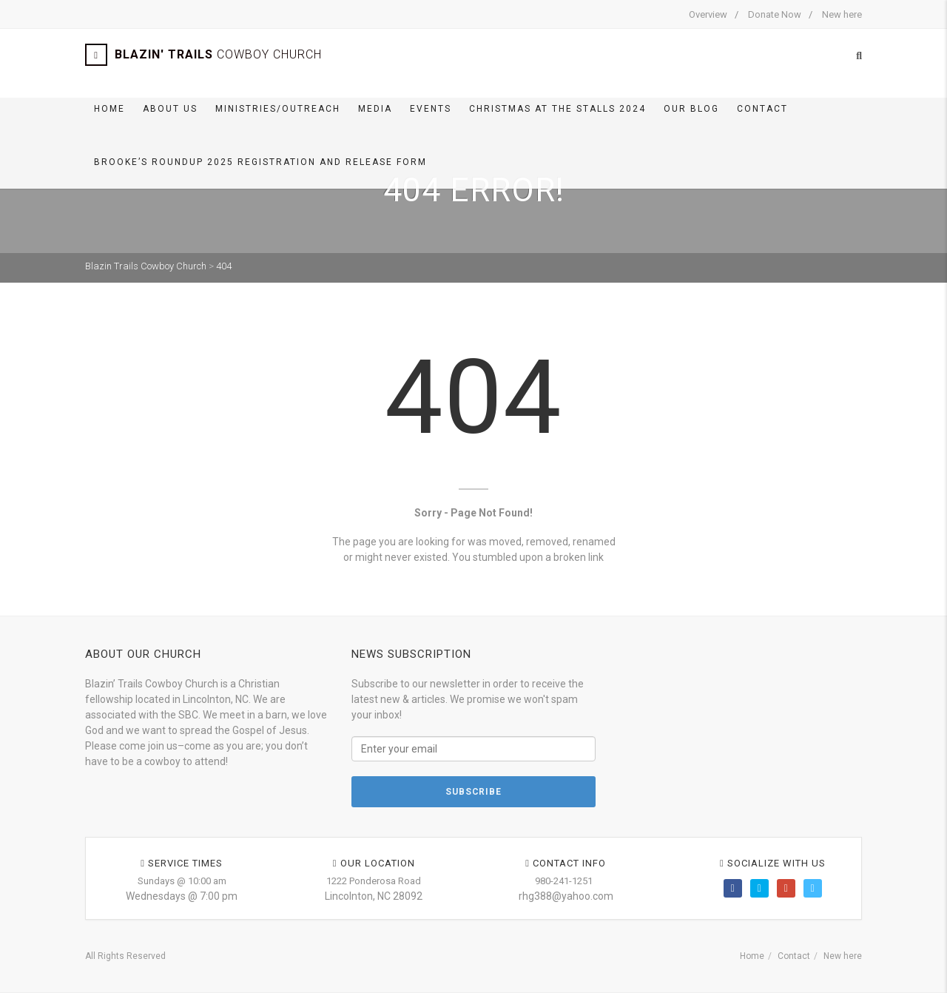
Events (430, 109)
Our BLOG (691, 109)
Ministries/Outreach (277, 109)
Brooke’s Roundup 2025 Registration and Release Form (260, 162)
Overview (708, 14)
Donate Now (774, 14)
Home (109, 109)
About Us (170, 109)
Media (375, 109)
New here (842, 14)
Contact (762, 109)
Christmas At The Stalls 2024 (557, 109)
